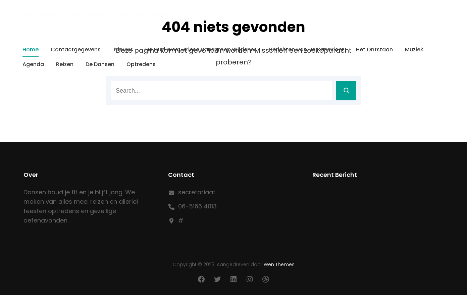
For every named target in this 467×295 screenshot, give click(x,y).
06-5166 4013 (197, 206)
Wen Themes (279, 264)
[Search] (346, 90)
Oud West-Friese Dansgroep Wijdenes (95, 13)
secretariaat (196, 192)
